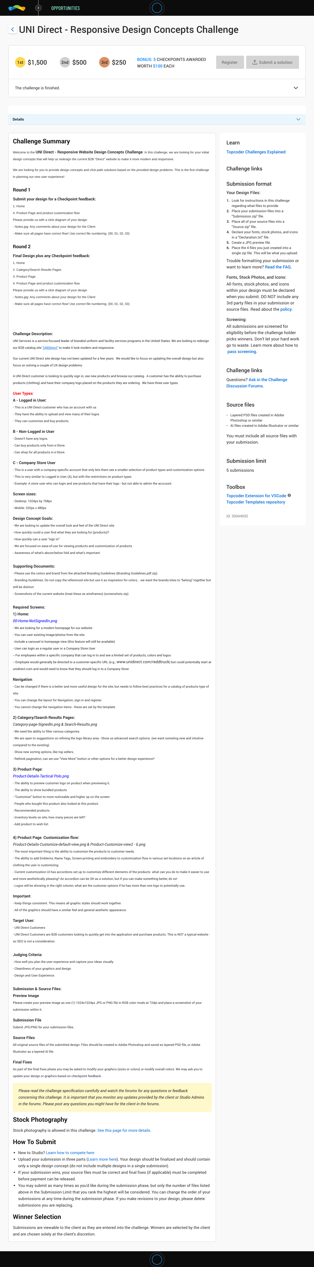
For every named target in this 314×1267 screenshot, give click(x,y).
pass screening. (242, 351)
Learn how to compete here (70, 1152)
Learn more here (102, 1159)
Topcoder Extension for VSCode (256, 496)
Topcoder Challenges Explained (256, 152)
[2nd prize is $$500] (65, 62)
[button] (296, 88)
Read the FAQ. (278, 267)
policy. (286, 309)
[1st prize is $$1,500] (20, 62)
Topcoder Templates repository (255, 502)
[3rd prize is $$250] (104, 62)
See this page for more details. (124, 1130)
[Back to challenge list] (12, 29)
